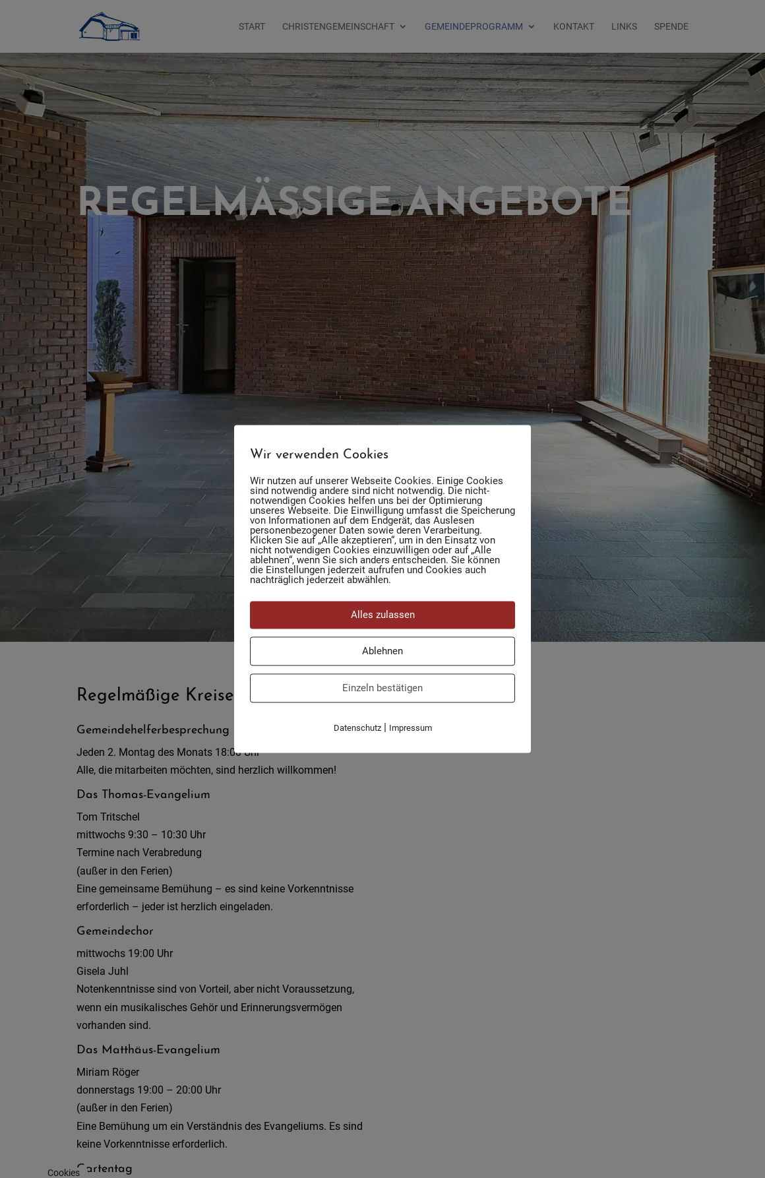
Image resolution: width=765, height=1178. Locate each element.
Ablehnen (382, 651)
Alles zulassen (383, 615)
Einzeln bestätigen (382, 688)
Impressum (410, 728)
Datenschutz (357, 728)
